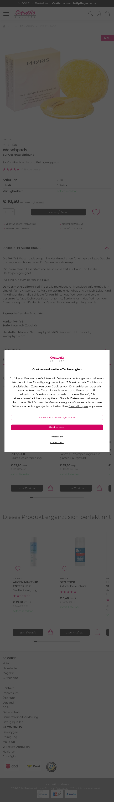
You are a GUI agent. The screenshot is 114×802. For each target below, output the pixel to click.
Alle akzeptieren (57, 427)
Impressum (57, 436)
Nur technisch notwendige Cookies (57, 417)
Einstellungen (78, 406)
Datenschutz (57, 442)
